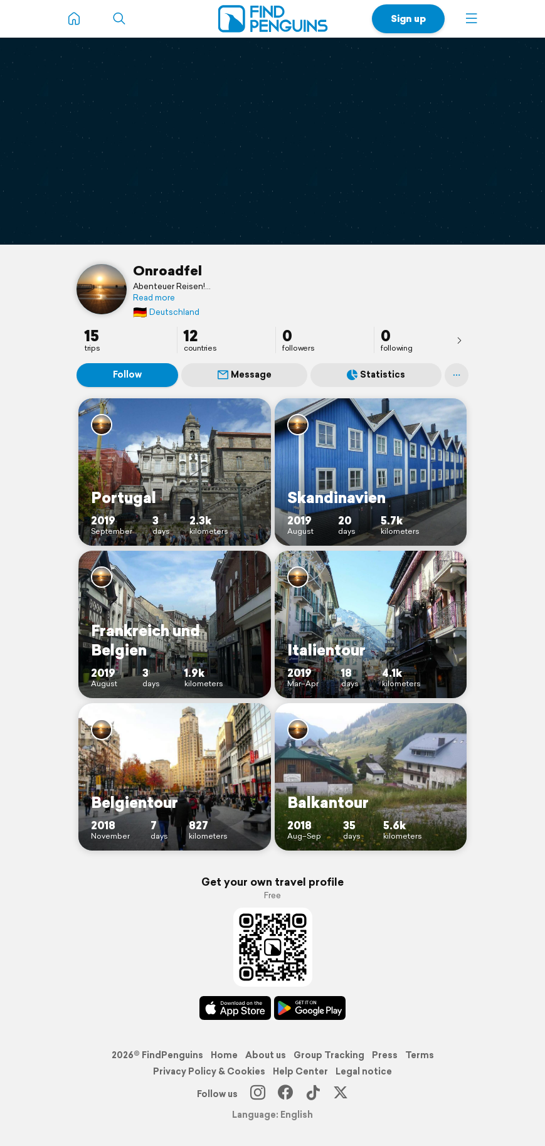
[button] (471, 19)
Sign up (408, 18)
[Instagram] (257, 1094)
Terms (419, 1055)
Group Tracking (329, 1055)
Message (245, 374)
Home (224, 1055)
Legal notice (364, 1071)
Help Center (300, 1071)
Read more (154, 298)
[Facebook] (285, 1094)
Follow (127, 374)
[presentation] (459, 340)
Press (385, 1055)
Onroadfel (167, 270)
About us (265, 1055)
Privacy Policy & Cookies (209, 1071)
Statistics (376, 374)
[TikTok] (312, 1094)
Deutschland (166, 312)
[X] (340, 1094)
